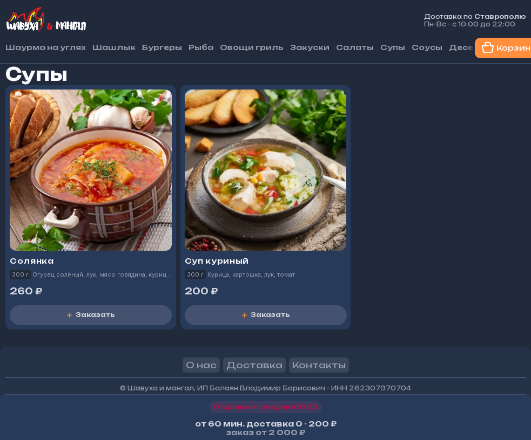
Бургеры (162, 47)
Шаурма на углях (45, 47)
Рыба (201, 47)
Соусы (427, 47)
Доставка (254, 365)
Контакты (319, 365)
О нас (201, 365)
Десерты (470, 47)
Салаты (355, 47)
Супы (392, 47)
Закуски (310, 47)
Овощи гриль (252, 47)
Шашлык (114, 47)
